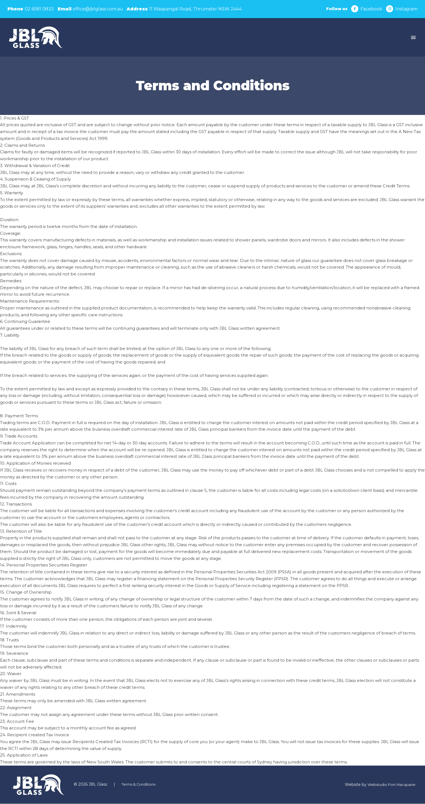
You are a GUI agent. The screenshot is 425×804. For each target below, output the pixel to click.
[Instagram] (389, 9)
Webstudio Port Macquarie (389, 785)
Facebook (371, 9)
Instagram (406, 9)
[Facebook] (354, 9)
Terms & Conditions (140, 784)
